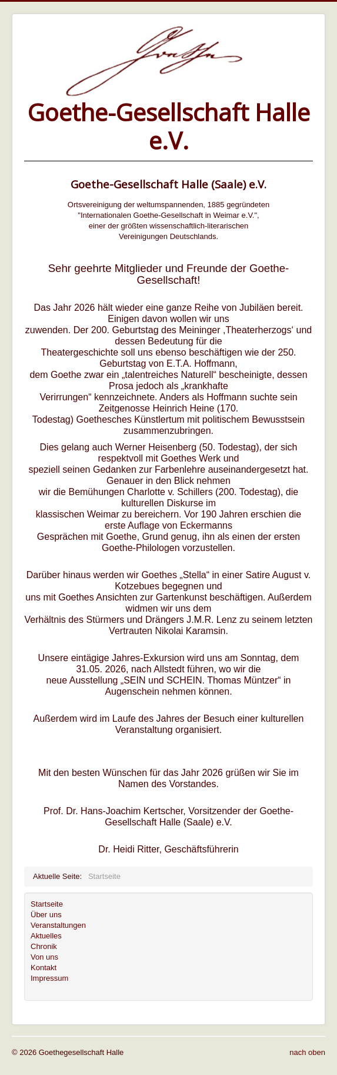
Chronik (44, 946)
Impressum (49, 978)
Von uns (44, 957)
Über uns (46, 914)
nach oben (307, 1052)
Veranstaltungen (58, 925)
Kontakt (43, 967)
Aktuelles (46, 935)
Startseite (47, 904)
